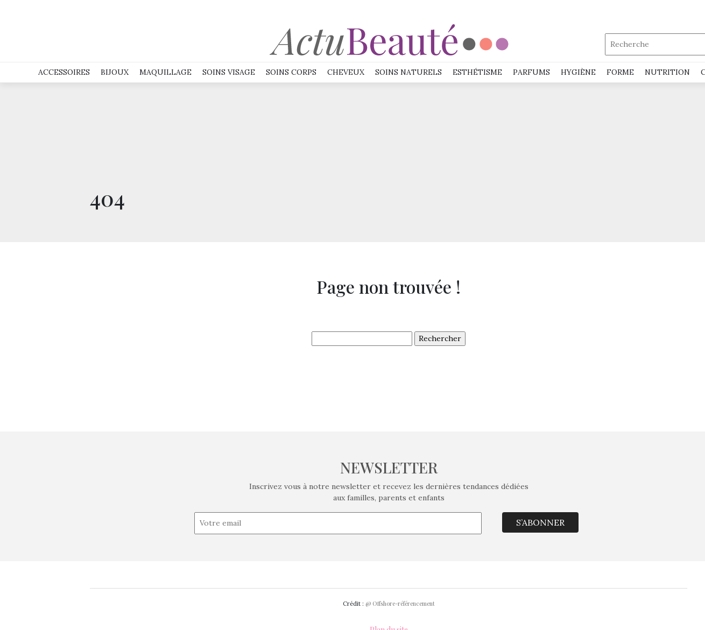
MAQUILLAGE (165, 72)
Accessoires (64, 72)
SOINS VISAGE (228, 72)
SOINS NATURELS (408, 72)
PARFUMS (531, 72)
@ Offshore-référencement (400, 603)
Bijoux (115, 72)
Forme (620, 72)
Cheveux (345, 72)
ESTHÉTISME (477, 72)
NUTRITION (667, 72)
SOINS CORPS (291, 72)
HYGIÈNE (578, 72)
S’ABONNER (540, 522)
